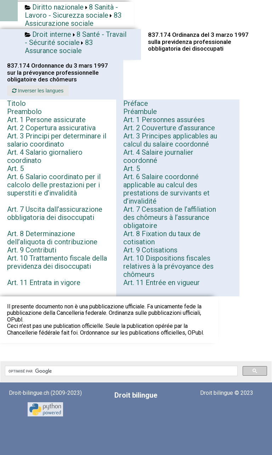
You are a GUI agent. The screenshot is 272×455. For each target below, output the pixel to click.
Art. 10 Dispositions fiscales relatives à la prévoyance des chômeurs (168, 266)
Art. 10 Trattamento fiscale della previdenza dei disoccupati (57, 262)
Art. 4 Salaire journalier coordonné (158, 156)
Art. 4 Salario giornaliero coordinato (45, 156)
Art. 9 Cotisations (150, 250)
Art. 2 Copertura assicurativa (51, 128)
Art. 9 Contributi (31, 250)
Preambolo (24, 111)
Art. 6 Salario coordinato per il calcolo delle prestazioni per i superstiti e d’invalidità (54, 184)
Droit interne (51, 34)
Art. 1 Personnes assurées (164, 119)
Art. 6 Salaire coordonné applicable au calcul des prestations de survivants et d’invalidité (166, 188)
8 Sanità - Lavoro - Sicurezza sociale (71, 11)
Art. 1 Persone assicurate (46, 119)
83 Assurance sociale (59, 46)
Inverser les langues (37, 90)
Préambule (140, 111)
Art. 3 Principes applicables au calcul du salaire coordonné (170, 140)
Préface (135, 103)
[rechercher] (120, 371)
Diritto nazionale (58, 7)
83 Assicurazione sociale (73, 19)
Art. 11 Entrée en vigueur (161, 282)
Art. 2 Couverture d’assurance (169, 128)
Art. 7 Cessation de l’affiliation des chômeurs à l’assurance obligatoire (169, 217)
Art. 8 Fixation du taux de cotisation (161, 237)
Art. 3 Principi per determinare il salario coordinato (56, 140)
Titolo (16, 103)
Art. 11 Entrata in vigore (43, 282)
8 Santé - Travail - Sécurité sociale (75, 38)
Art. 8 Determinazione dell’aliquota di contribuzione (52, 237)
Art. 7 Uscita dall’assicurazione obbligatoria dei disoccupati (54, 213)
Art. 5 (15, 168)
